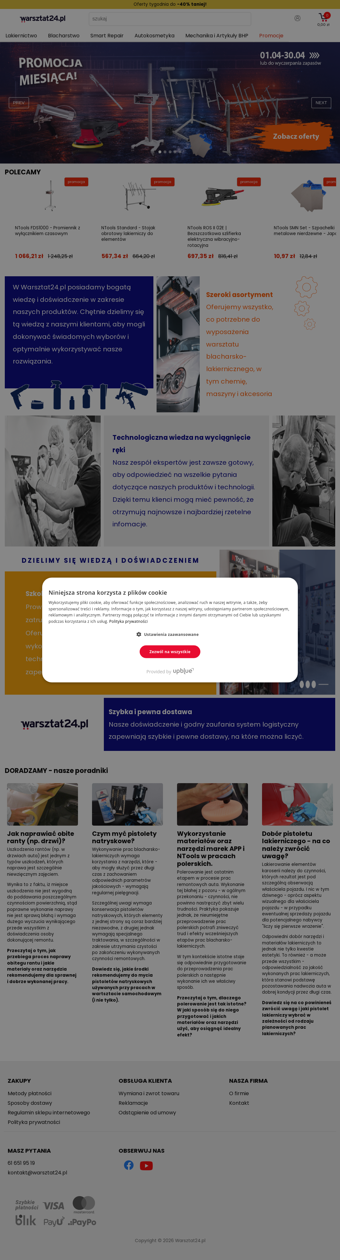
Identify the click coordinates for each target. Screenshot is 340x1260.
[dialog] (170, 630)
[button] (170, 634)
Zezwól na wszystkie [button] (170, 651)
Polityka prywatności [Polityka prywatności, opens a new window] (128, 621)
